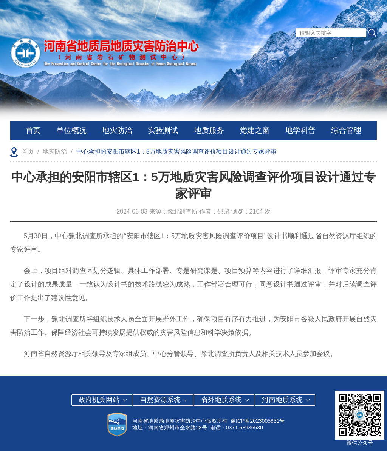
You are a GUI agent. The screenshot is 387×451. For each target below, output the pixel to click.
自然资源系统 (164, 399)
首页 (33, 130)
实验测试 (163, 130)
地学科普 (300, 130)
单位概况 (71, 130)
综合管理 (346, 130)
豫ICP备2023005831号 (258, 421)
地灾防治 (117, 130)
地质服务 (209, 130)
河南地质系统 (286, 399)
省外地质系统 (225, 399)
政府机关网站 (103, 399)
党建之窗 (255, 130)
